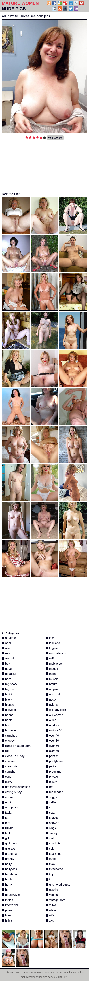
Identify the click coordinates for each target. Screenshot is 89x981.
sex (50, 807)
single (51, 828)
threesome (54, 869)
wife (50, 915)
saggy (51, 797)
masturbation (56, 653)
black (7, 699)
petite (51, 766)
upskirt (52, 889)
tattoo (51, 858)
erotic (7, 802)
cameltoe (9, 735)
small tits (53, 843)
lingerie (52, 648)
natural (52, 684)
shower (52, 822)
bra (6, 725)
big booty (9, 684)
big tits (8, 689)
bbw (6, 663)
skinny (52, 833)
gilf (5, 838)
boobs (7, 715)
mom (51, 673)
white (51, 910)
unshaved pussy (58, 884)
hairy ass (9, 869)
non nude (53, 694)
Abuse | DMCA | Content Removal (24, 972)
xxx (50, 920)
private (52, 776)
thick (50, 864)
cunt (6, 776)
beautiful (9, 673)
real (50, 786)
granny (8, 858)
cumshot (9, 771)
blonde (8, 704)
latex (6, 915)
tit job (51, 874)
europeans (10, 807)
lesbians (53, 643)
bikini (7, 694)
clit (5, 750)
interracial (10, 905)
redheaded (54, 792)
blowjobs (9, 709)
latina (7, 920)
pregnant (53, 771)
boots (7, 720)
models (52, 668)
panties (52, 756)
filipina (8, 828)
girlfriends (10, 843)
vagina (52, 894)
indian (7, 900)
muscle (52, 679)
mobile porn (55, 663)
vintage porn (55, 900)
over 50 (52, 740)
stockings (53, 853)
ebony (7, 797)
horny (7, 884)
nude (51, 699)
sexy (50, 812)
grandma (9, 853)
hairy (7, 864)
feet (6, 822)
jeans (7, 910)
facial (7, 812)
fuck (6, 833)
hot (5, 889)
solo (50, 848)
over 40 (52, 735)
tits (49, 879)
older (51, 720)
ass (6, 653)
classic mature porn (16, 745)
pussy (51, 781)
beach (7, 668)
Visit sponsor (55, 137)
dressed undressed (16, 786)
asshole (8, 658)
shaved (52, 817)
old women (54, 715)
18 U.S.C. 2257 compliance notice (64, 972)
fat (5, 817)
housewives (11, 894)
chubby (8, 740)
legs (50, 637)
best (6, 679)
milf (50, 658)
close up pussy (13, 756)
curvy (7, 781)
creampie (9, 766)
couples (8, 761)
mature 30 (54, 730)
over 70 (52, 750)
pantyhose (54, 761)
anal (6, 643)
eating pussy (12, 792)
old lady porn (56, 709)
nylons (52, 704)
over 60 (52, 745)
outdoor (52, 725)
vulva (51, 905)
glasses (8, 848)
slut (50, 838)
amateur (9, 637)
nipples (52, 689)
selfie (51, 802)
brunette (9, 730)
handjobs (9, 874)
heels (7, 879)
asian (7, 648)
